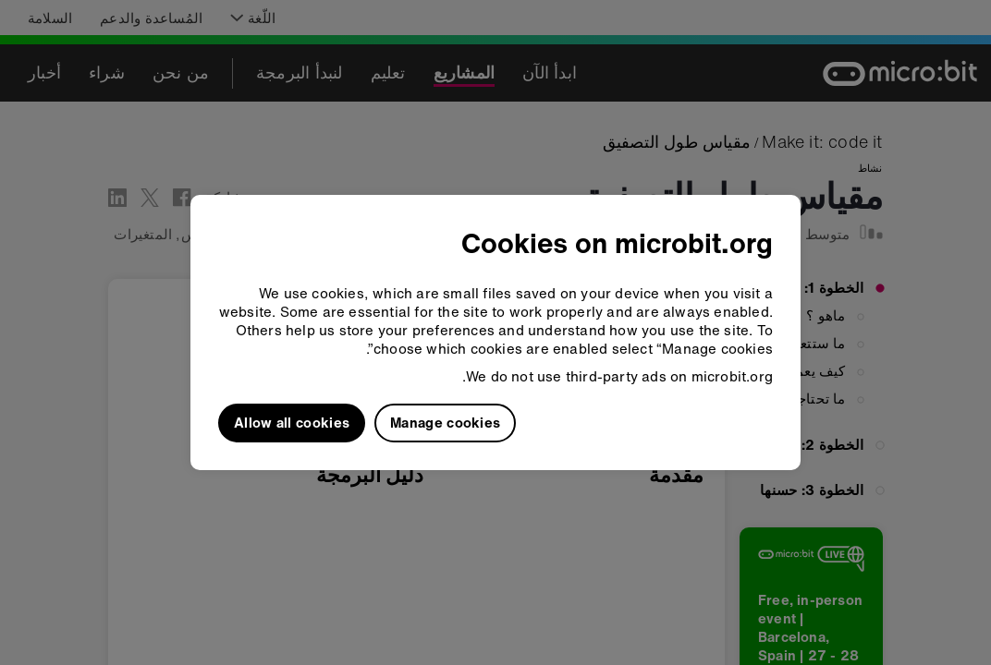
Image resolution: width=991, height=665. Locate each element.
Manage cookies (445, 422)
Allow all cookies (291, 422)
